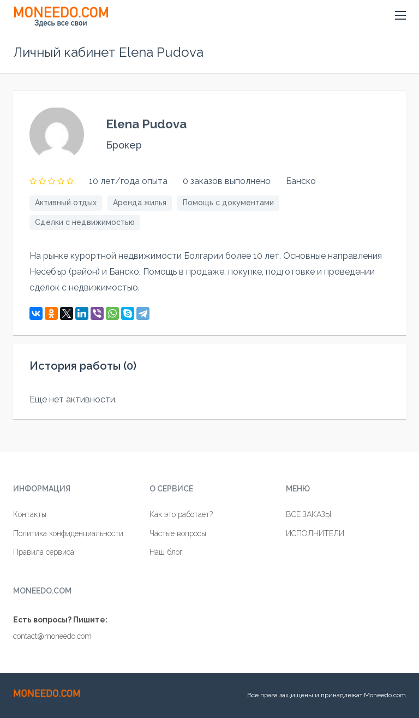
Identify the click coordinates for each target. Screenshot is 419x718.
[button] (400, 16)
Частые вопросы (177, 533)
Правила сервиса (43, 552)
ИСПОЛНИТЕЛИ (315, 533)
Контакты (29, 514)
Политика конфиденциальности (68, 533)
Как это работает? (181, 514)
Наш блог (166, 552)
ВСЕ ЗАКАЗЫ (308, 514)
